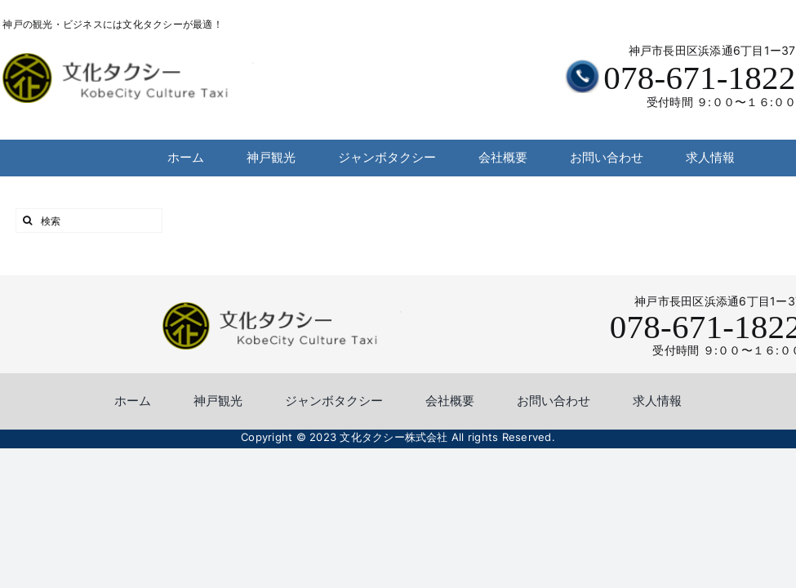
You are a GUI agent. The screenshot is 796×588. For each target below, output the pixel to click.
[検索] (89, 220)
